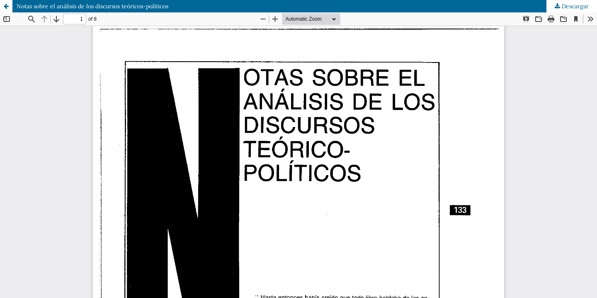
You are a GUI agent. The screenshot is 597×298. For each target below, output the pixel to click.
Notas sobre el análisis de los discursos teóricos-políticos (92, 6)
